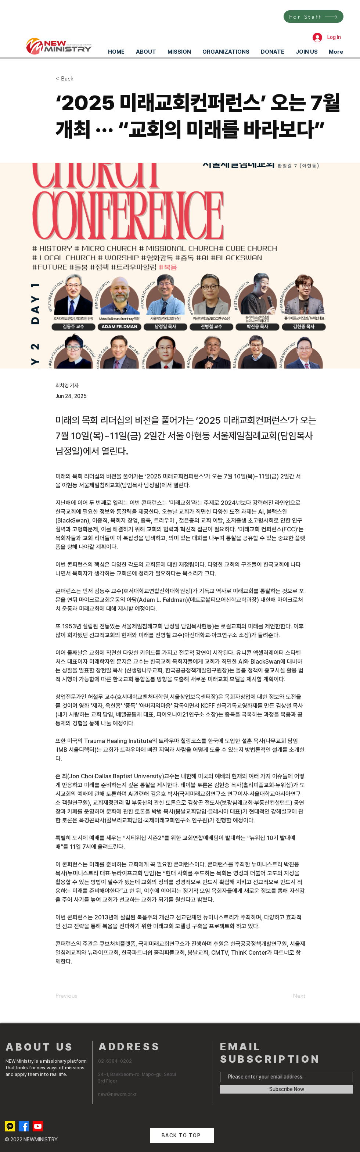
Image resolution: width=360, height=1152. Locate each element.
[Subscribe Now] (286, 1089)
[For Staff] (313, 16)
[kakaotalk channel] (10, 1126)
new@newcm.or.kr (117, 1094)
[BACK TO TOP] (182, 1135)
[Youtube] (38, 1126)
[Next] (287, 995)
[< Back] (79, 78)
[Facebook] (24, 1126)
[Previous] (79, 995)
